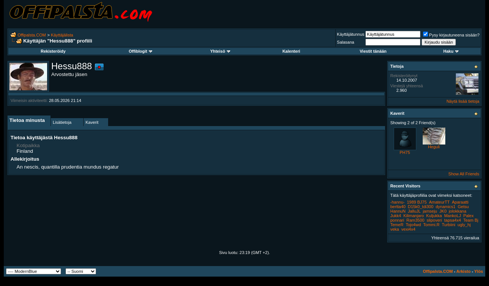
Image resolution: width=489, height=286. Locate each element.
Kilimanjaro (413, 215)
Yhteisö (220, 51)
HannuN (397, 211)
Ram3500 (415, 220)
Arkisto (463, 271)
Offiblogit (140, 51)
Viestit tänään (373, 51)
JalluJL (414, 211)
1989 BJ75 (417, 202)
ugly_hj (464, 224)
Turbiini (448, 224)
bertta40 (397, 206)
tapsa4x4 (452, 220)
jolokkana (457, 211)
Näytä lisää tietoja (462, 101)
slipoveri (434, 220)
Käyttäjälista (62, 35)
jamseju (430, 211)
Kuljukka (434, 215)
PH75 (405, 152)
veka (394, 229)
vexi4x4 (408, 229)
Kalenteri (291, 51)
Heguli (434, 147)
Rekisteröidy (53, 51)
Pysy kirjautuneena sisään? (451, 35)
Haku (450, 51)
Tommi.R (431, 224)
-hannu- (397, 202)
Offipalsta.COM (32, 35)
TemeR (396, 224)
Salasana (345, 42)
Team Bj (470, 220)
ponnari (397, 220)
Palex (468, 215)
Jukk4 (395, 215)
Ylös (478, 271)
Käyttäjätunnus (350, 34)
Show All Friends (463, 174)
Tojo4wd (413, 224)
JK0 (442, 211)
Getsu (463, 206)
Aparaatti (460, 202)
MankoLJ (452, 215)
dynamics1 (445, 206)
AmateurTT (439, 202)
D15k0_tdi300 (420, 206)
